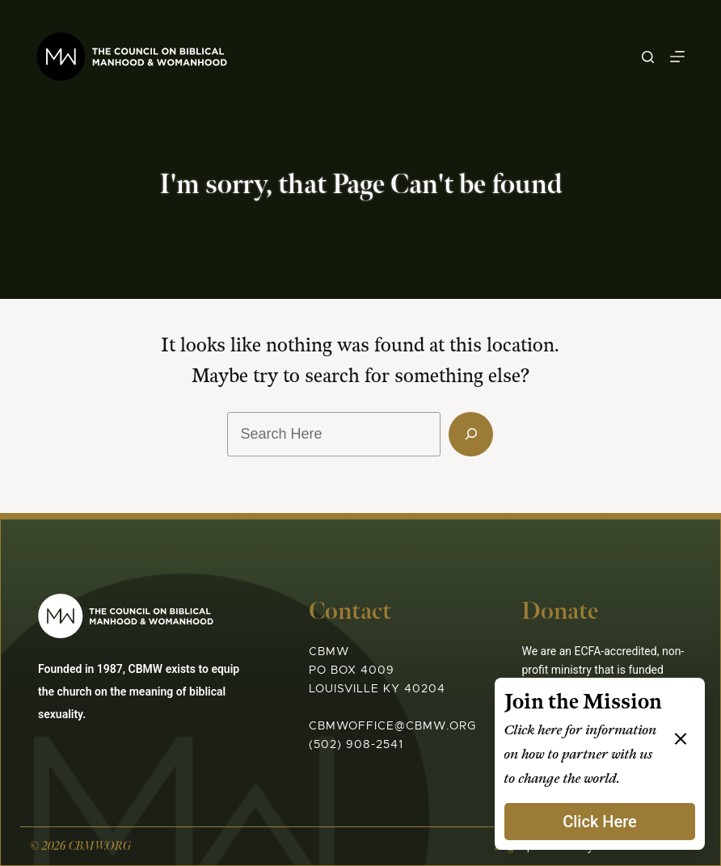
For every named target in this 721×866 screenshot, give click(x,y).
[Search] (648, 57)
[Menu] (677, 56)
